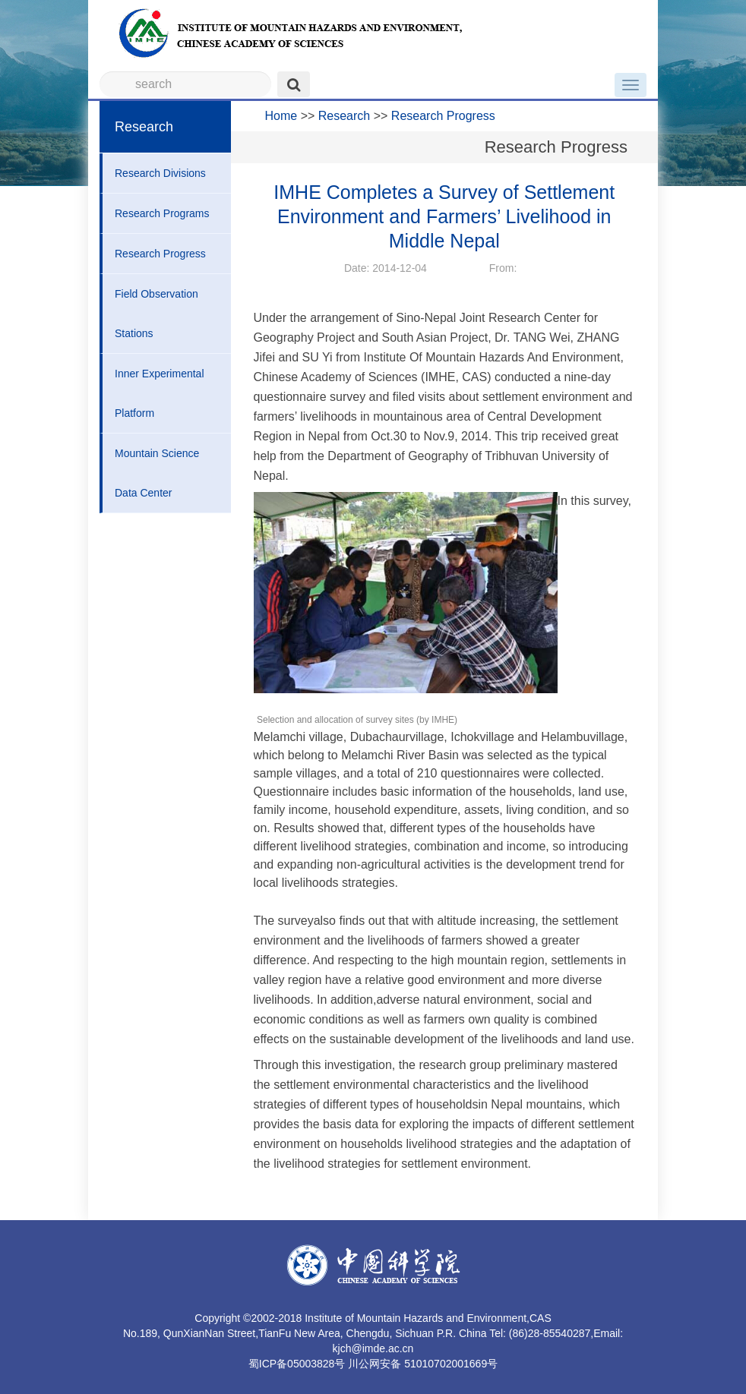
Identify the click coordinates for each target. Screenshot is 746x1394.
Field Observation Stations (156, 313)
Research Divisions (160, 173)
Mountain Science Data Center (157, 473)
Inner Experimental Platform (159, 393)
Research (344, 115)
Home (281, 115)
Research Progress (160, 254)
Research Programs (162, 213)
